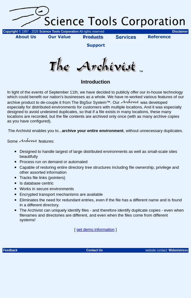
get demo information (95, 229)
